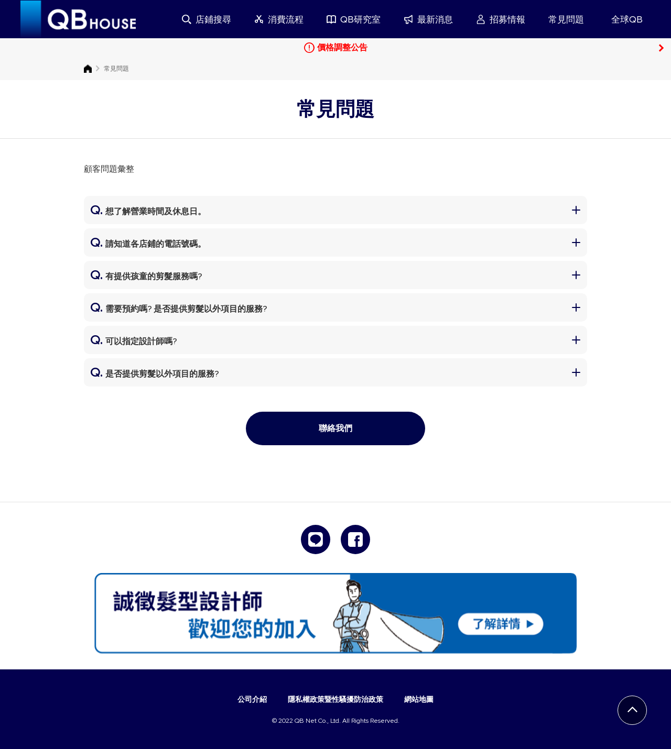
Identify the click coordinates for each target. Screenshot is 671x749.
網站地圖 (419, 699)
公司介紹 (252, 699)
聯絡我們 (335, 428)
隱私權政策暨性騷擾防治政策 (335, 699)
